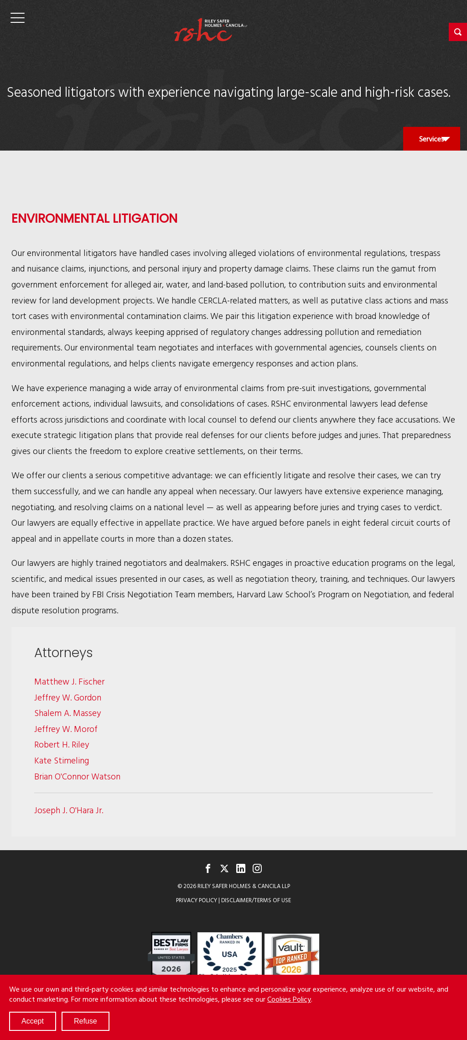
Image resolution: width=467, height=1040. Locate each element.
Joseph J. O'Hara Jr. (68, 809)
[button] (458, 32)
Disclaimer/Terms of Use (256, 900)
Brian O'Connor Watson (77, 776)
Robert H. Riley (61, 744)
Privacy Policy (196, 900)
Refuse (85, 1021)
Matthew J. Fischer (69, 681)
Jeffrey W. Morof (66, 728)
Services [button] (431, 142)
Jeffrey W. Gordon (67, 697)
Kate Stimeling (61, 760)
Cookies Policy (289, 998)
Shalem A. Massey (67, 712)
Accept (32, 1021)
